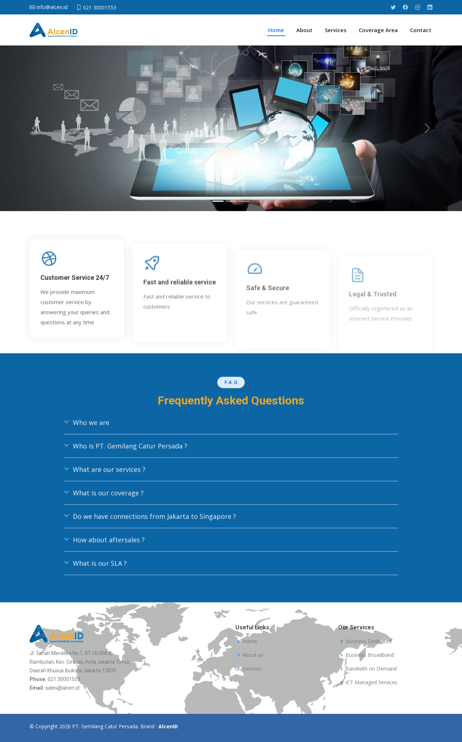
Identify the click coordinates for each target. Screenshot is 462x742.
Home (276, 30)
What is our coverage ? (104, 521)
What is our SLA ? (95, 592)
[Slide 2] (231, 201)
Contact (420, 30)
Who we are (86, 451)
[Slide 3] (244, 201)
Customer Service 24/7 (74, 335)
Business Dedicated (368, 641)
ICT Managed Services (371, 682)
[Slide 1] (218, 201)
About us (253, 655)
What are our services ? (104, 498)
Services (335, 30)
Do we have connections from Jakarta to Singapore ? (150, 545)
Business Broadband (369, 655)
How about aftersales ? (104, 568)
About (304, 30)
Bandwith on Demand (371, 668)
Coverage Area (378, 30)
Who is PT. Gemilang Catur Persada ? (125, 474)
